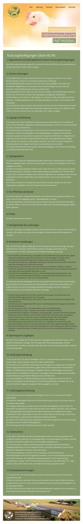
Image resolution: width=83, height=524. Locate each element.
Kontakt (72, 7)
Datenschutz (28, 518)
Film (31, 7)
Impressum (19, 518)
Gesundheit (60, 7)
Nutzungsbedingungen (41, 518)
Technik (49, 7)
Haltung (39, 7)
